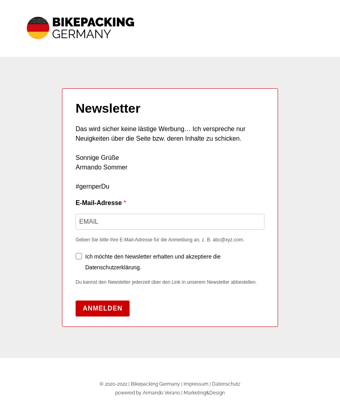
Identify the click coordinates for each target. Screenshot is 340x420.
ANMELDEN (102, 308)
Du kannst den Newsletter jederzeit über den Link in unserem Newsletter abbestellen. (166, 282)
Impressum (196, 384)
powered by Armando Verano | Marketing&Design (170, 393)
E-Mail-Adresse (100, 202)
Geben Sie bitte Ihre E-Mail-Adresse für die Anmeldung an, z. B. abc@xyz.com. (160, 240)
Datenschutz (226, 384)
